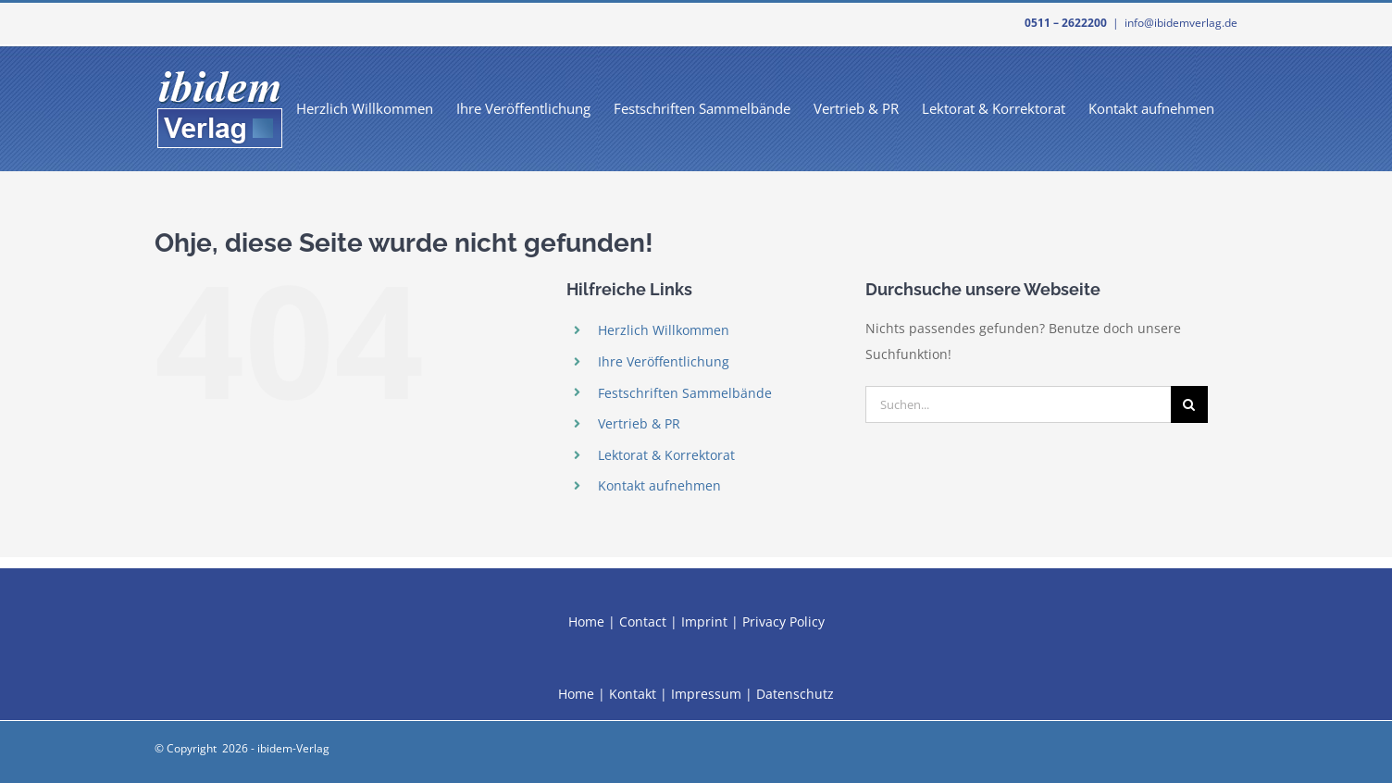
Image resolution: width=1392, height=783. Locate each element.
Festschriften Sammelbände (685, 393)
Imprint (704, 621)
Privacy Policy (783, 621)
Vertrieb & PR (639, 423)
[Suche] (1189, 404)
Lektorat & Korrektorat (666, 455)
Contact (642, 621)
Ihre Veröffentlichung (663, 361)
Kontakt (632, 693)
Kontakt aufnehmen (659, 485)
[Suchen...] (1018, 404)
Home (586, 621)
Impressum (706, 693)
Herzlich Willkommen (663, 330)
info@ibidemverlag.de (1181, 23)
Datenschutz (795, 693)
